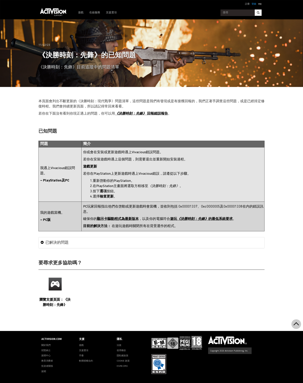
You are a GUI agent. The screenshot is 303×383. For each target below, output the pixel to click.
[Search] (258, 12)
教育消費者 (47, 361)
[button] (260, 4)
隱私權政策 (122, 356)
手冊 (81, 356)
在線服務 (94, 12)
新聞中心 (46, 356)
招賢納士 (46, 350)
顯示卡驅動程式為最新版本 (118, 219)
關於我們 (46, 345)
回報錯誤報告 (141, 114)
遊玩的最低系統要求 (201, 219)
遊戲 (80, 12)
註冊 (247, 4)
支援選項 (111, 12)
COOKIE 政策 (123, 361)
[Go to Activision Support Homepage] (55, 13)
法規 (119, 345)
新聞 (43, 371)
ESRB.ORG (122, 366)
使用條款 (121, 350)
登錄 (254, 4)
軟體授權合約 (86, 361)
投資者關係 (47, 366)
